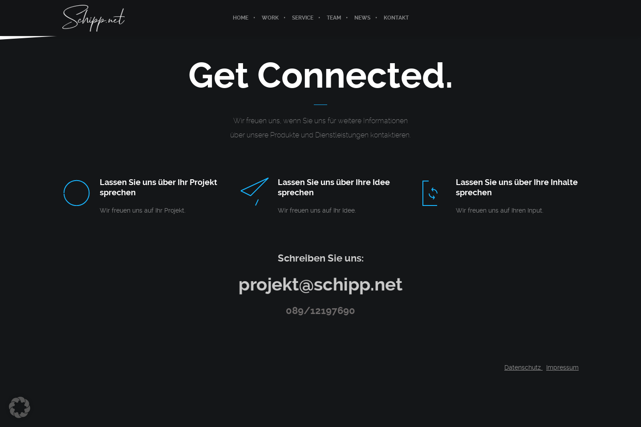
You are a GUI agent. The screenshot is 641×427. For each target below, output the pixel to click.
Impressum (562, 367)
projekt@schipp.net (320, 284)
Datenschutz (523, 367)
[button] (19, 407)
